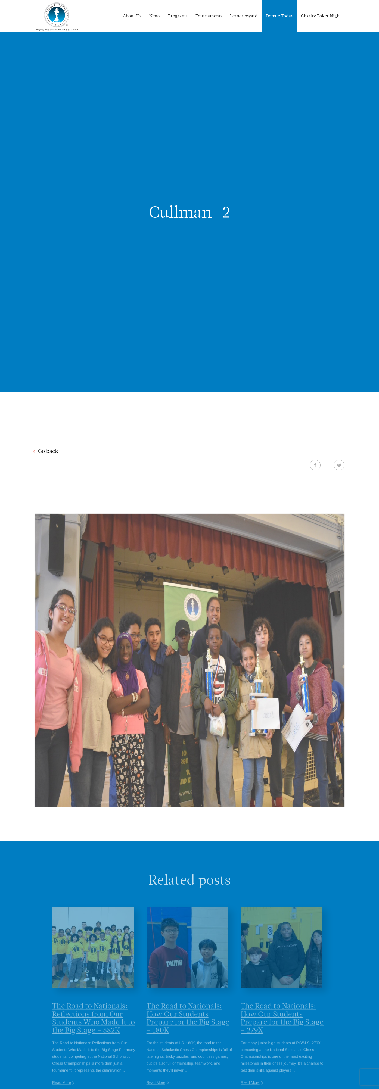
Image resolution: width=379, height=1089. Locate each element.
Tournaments (208, 16)
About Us (132, 16)
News (154, 16)
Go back (48, 451)
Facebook (315, 465)
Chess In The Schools (57, 16)
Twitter (339, 465)
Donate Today (279, 16)
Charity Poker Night (321, 16)
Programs (178, 16)
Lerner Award (244, 16)
